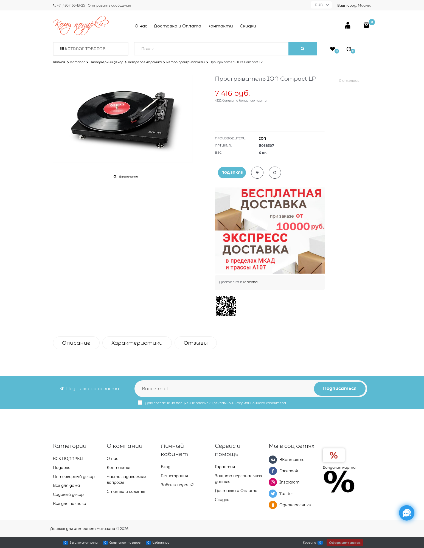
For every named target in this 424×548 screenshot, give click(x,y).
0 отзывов (349, 80)
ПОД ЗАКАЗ (232, 172)
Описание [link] (76, 342)
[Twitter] (273, 494)
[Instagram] (273, 482)
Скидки (248, 26)
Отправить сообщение (109, 5)
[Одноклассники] (273, 505)
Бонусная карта (339, 467)
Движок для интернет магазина (82, 528)
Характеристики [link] (137, 342)
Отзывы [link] (196, 342)
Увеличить (128, 176)
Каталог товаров (85, 49)
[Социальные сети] (406, 513)
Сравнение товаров (125, 542)
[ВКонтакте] (273, 460)
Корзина (309, 542)
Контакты (220, 26)
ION (262, 138)
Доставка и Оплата (177, 26)
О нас (141, 26)
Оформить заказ (345, 543)
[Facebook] (273, 471)
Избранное (160, 542)
